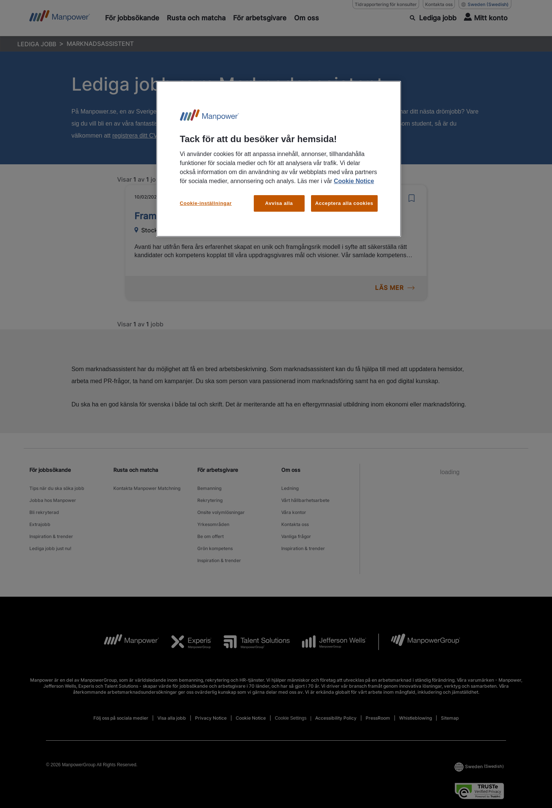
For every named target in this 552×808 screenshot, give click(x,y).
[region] (278, 159)
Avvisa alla (279, 203)
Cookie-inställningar (206, 203)
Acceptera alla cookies (344, 203)
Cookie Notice (354, 181)
